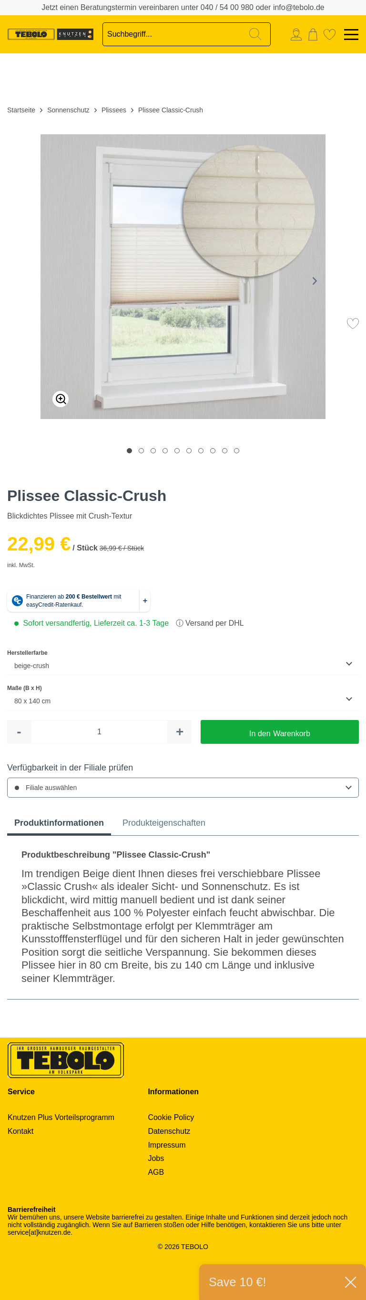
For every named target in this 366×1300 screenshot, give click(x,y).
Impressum (166, 1145)
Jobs (156, 1158)
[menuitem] (298, 34)
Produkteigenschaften (163, 823)
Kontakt (20, 1131)
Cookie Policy (171, 1117)
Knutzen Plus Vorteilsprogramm (61, 1117)
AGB (156, 1172)
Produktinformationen (59, 823)
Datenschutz (169, 1131)
